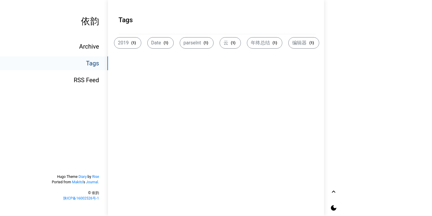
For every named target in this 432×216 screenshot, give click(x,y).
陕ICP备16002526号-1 (81, 198)
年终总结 (265, 43)
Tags (92, 63)
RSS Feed (86, 80)
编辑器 (303, 43)
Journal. (92, 182)
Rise (95, 177)
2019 (127, 43)
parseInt (197, 43)
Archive (89, 46)
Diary (83, 177)
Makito (77, 182)
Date (160, 43)
